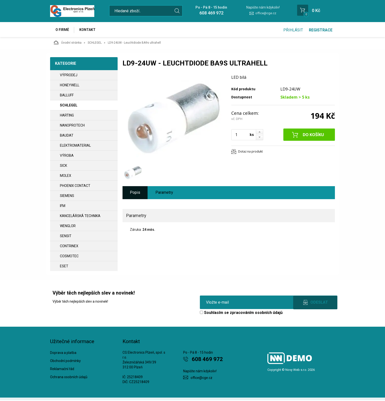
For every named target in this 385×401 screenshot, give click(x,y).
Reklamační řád (62, 370)
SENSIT (65, 237)
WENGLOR (68, 227)
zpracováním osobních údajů (256, 313)
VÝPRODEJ (68, 76)
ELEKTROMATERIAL (75, 146)
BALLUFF (67, 96)
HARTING (67, 116)
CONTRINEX (69, 247)
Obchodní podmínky (65, 361)
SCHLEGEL (95, 43)
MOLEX (65, 176)
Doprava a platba (63, 353)
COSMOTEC (69, 257)
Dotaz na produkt (250, 152)
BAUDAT (66, 136)
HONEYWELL (69, 86)
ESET (64, 267)
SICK (63, 166)
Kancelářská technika (80, 217)
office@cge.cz (265, 13)
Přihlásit (293, 30)
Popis (135, 193)
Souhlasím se (241, 313)
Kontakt (88, 30)
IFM (62, 206)
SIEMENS (67, 196)
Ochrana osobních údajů (68, 377)
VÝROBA (67, 156)
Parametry (164, 193)
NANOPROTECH (72, 126)
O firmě (62, 30)
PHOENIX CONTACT (75, 186)
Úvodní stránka (68, 43)
